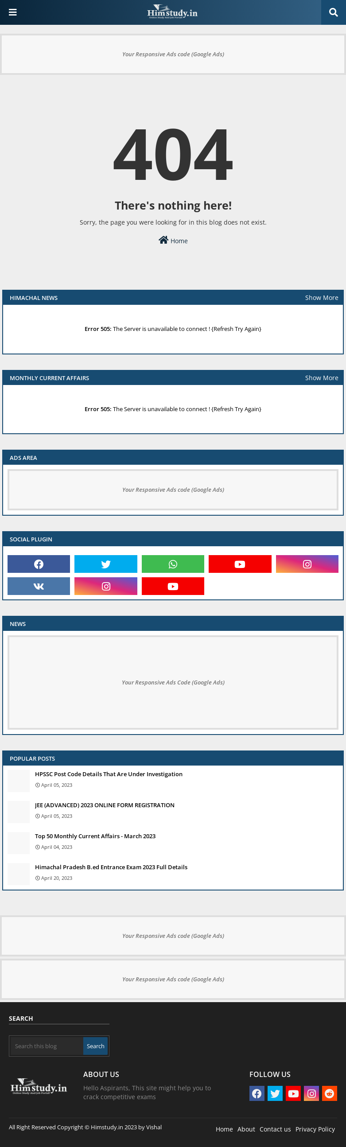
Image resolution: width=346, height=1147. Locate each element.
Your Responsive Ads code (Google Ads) (173, 54)
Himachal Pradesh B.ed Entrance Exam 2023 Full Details (111, 867)
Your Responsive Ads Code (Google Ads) (173, 682)
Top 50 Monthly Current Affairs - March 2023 (95, 836)
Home (173, 240)
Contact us (275, 1129)
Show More (321, 297)
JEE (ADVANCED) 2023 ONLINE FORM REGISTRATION (105, 805)
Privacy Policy (315, 1129)
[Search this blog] (47, 1046)
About (246, 1129)
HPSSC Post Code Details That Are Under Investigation (109, 774)
